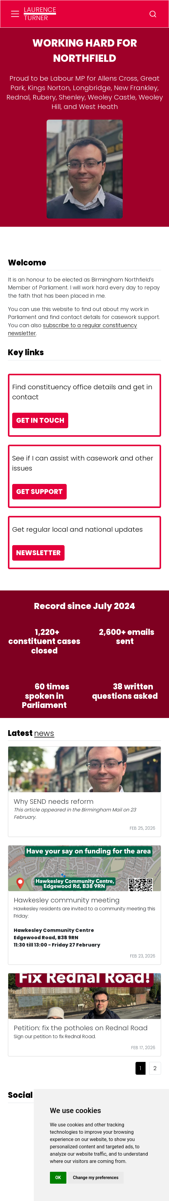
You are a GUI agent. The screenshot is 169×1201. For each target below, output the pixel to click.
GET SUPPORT (39, 491)
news (44, 733)
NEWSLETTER (38, 553)
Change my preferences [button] (95, 1177)
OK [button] (58, 1177)
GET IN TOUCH (40, 420)
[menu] (15, 14)
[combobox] (153, 13)
